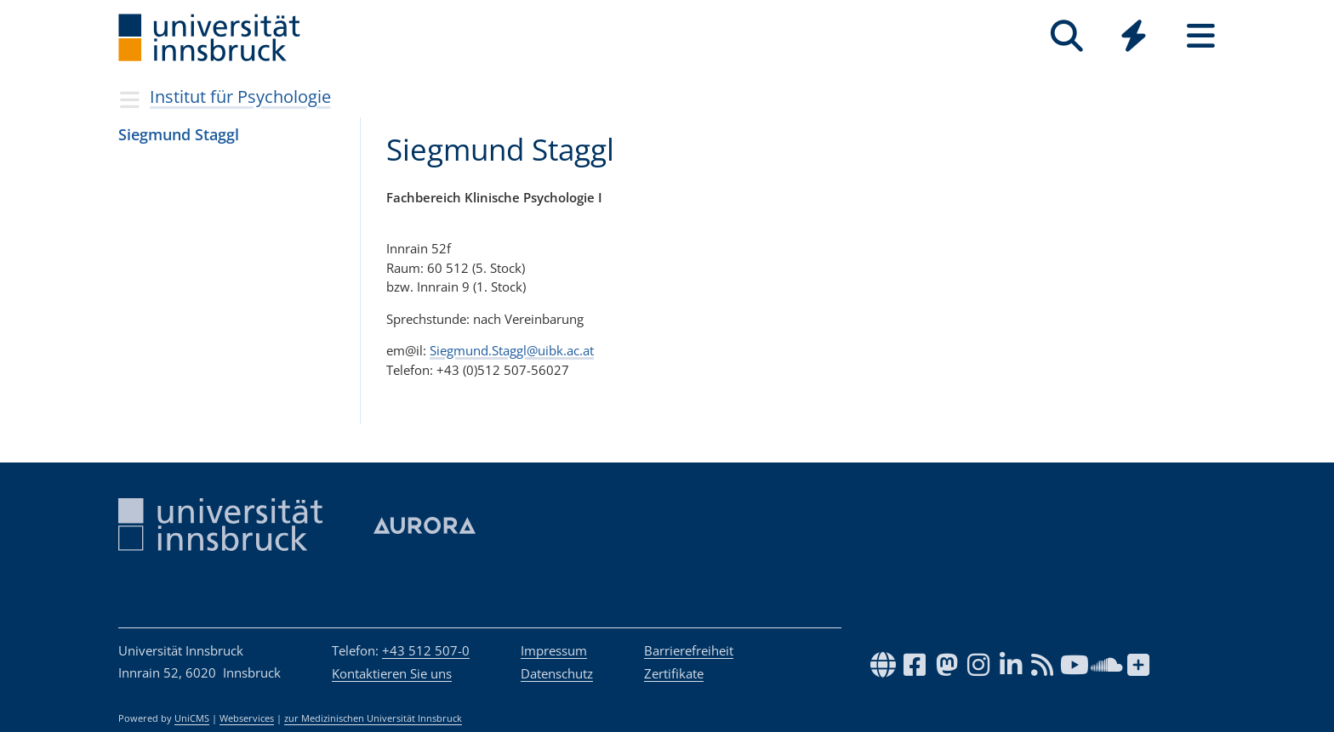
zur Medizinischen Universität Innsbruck (373, 718)
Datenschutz (557, 673)
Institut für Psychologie (240, 96)
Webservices (246, 718)
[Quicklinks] (1133, 36)
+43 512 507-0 (426, 650)
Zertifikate (674, 673)
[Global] (1133, 38)
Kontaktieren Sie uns (392, 673)
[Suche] (1066, 36)
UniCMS (191, 718)
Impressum (554, 650)
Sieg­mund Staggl (178, 134)
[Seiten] (1200, 36)
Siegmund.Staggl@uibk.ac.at (512, 350)
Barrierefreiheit (688, 650)
